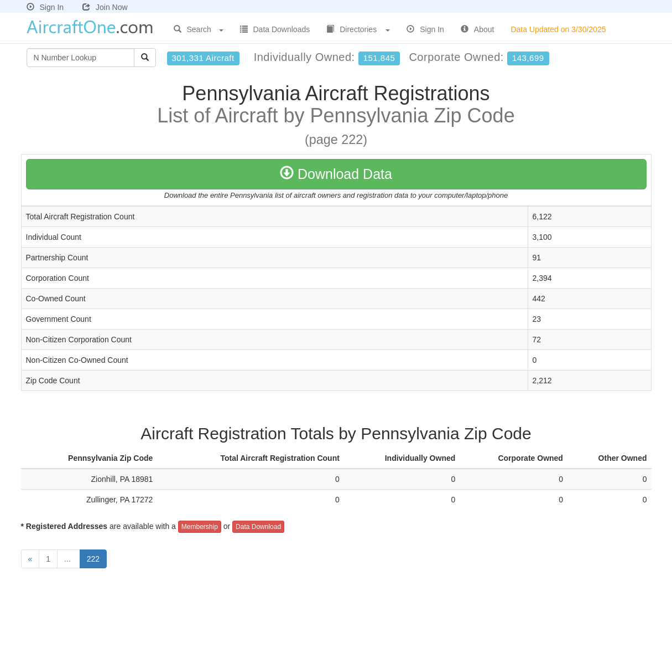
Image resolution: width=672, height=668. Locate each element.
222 (93, 558)
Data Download (258, 527)
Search (198, 29)
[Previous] (30, 558)
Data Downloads (275, 29)
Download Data (336, 174)
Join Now (105, 7)
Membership (199, 527)
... (68, 558)
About (477, 29)
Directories (358, 29)
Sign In (45, 7)
